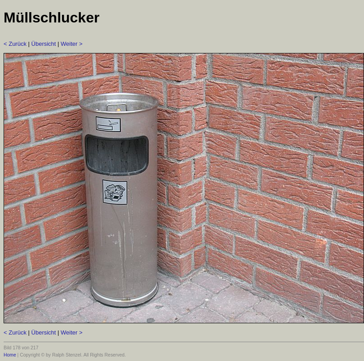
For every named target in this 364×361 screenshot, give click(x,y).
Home (10, 354)
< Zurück (15, 43)
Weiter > (72, 43)
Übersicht (43, 43)
